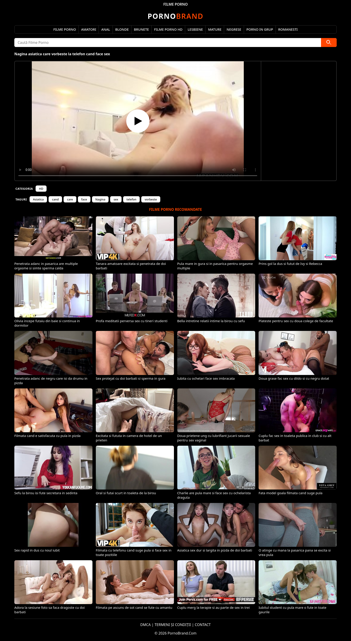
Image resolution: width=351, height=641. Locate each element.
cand (55, 199)
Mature (214, 29)
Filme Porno (64, 29)
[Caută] (329, 42)
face (84, 199)
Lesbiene (195, 29)
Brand (175, 16)
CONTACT (203, 624)
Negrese (234, 29)
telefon (131, 199)
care (70, 199)
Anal (105, 29)
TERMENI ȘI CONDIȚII (172, 624)
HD (41, 189)
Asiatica (38, 199)
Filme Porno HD (168, 29)
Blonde (122, 29)
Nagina (100, 199)
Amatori (88, 29)
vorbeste (151, 199)
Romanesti (288, 29)
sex (115, 199)
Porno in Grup (259, 29)
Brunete (141, 29)
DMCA (145, 624)
